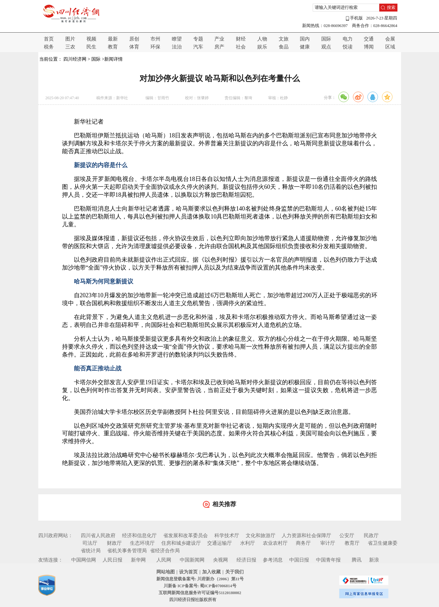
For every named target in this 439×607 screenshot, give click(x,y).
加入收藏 (211, 571)
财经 (241, 39)
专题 (198, 39)
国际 (326, 39)
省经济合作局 (165, 550)
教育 (113, 46)
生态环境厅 (142, 543)
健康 (305, 46)
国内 (305, 39)
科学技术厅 (226, 535)
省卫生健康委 (382, 543)
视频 (91, 39)
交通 (369, 39)
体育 (134, 46)
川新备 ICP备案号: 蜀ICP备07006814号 (200, 586)
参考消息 (273, 560)
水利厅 (247, 543)
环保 (155, 46)
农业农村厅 (275, 543)
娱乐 (262, 46)
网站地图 (165, 571)
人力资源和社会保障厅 (306, 535)
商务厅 (303, 543)
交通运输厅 (219, 543)
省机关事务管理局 (127, 550)
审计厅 (327, 543)
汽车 (198, 46)
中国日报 (299, 560)
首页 (49, 39)
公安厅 (346, 535)
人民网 (163, 560)
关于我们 (234, 571)
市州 (155, 39)
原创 (134, 39)
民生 (91, 46)
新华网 (138, 560)
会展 (390, 39)
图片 (70, 39)
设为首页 (188, 571)
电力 (348, 39)
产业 (219, 39)
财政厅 (114, 543)
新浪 (374, 560)
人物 (262, 39)
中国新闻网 (192, 560)
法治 (177, 46)
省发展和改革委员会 (185, 535)
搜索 (391, 7)
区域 (390, 46)
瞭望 (177, 39)
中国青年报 (328, 560)
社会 (241, 46)
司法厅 (89, 543)
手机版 (354, 18)
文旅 (284, 39)
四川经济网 (74, 59)
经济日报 (246, 560)
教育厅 (352, 543)
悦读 (348, 46)
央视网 (220, 560)
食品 (284, 46)
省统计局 (91, 550)
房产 (219, 46)
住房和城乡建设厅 (181, 543)
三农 (70, 46)
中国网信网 (83, 560)
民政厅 (371, 535)
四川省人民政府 (98, 535)
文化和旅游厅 (260, 535)
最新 (113, 39)
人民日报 (112, 560)
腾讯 (356, 560)
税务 (49, 46)
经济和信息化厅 (139, 535)
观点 (326, 46)
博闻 (369, 46)
